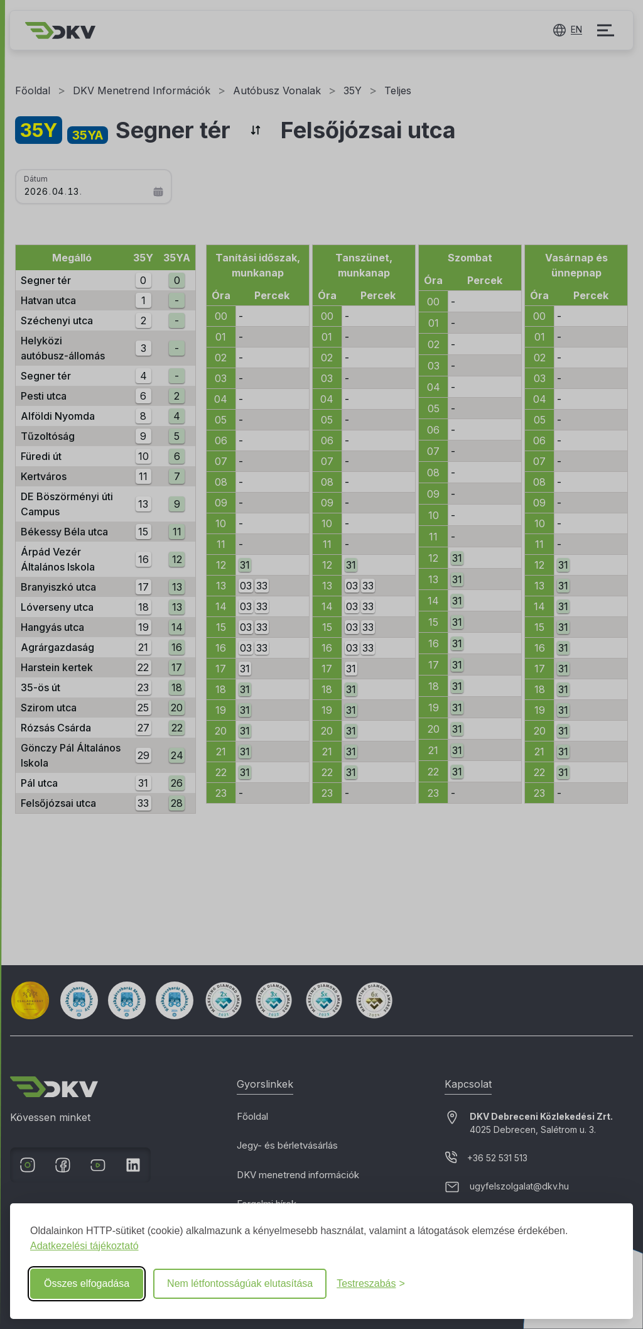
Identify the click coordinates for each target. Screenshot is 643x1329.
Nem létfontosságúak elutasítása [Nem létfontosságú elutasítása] (240, 1283)
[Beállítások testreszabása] (371, 1283)
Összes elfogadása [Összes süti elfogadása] (86, 1283)
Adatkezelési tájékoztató (84, 1245)
